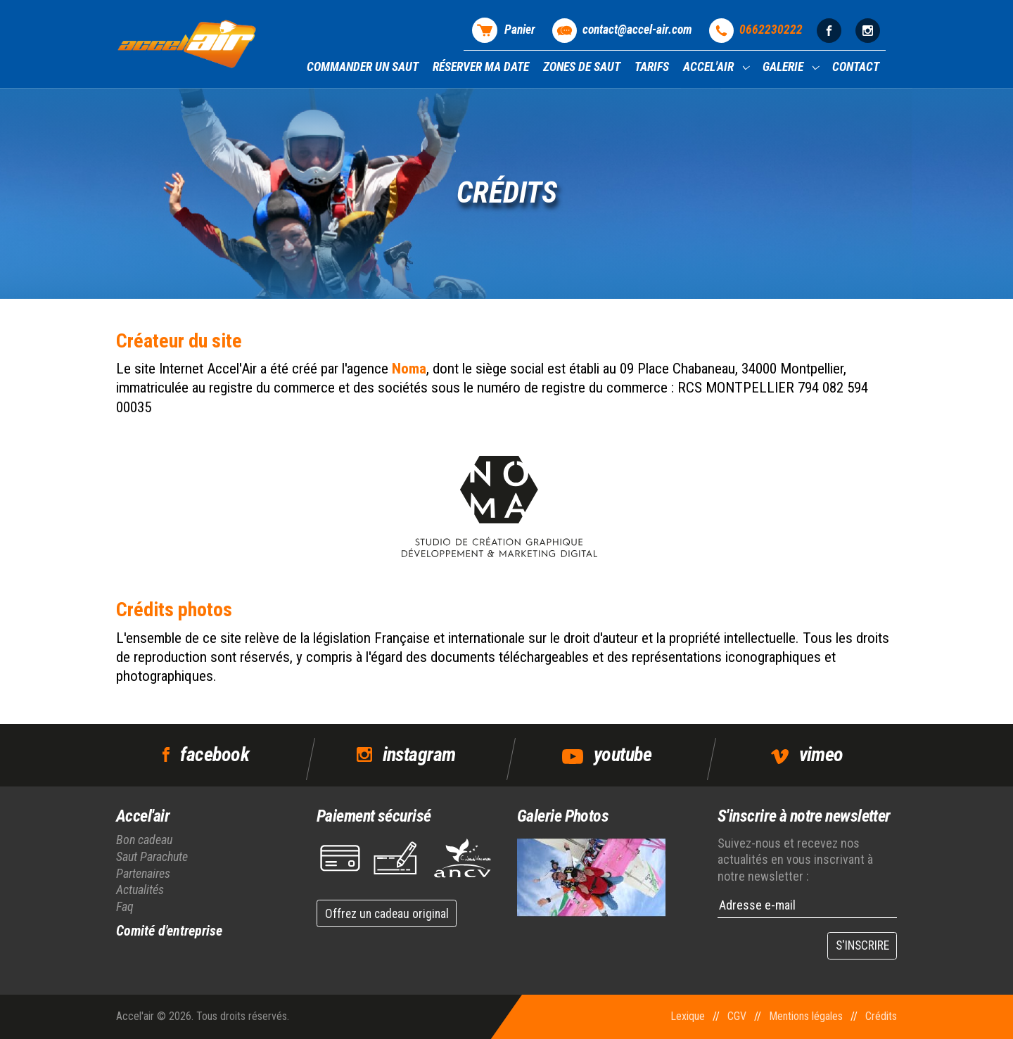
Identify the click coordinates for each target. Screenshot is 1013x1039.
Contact (855, 67)
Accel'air (710, 67)
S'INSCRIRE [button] (862, 945)
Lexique (687, 1016)
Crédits (881, 1016)
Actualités (140, 889)
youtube (622, 754)
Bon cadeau (144, 839)
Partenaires (143, 873)
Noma (409, 368)
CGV (736, 1016)
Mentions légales (806, 1016)
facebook (214, 754)
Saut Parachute (152, 856)
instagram (419, 754)
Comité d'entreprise (169, 930)
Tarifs (652, 67)
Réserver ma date (481, 67)
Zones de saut (581, 67)
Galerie (784, 67)
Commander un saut (363, 67)
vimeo (821, 754)
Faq (125, 906)
